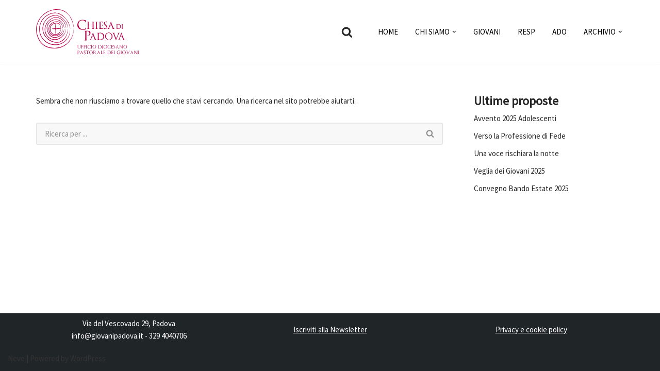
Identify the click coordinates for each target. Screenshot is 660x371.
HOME (388, 32)
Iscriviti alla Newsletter (330, 329)
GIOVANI (487, 32)
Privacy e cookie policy (531, 329)
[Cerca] (347, 32)
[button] (454, 32)
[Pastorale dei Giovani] (87, 32)
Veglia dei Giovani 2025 (509, 171)
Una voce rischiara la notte (516, 153)
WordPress (88, 358)
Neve (16, 358)
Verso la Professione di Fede (520, 136)
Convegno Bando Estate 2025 (521, 188)
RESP (526, 32)
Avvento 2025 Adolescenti (515, 118)
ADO (559, 32)
